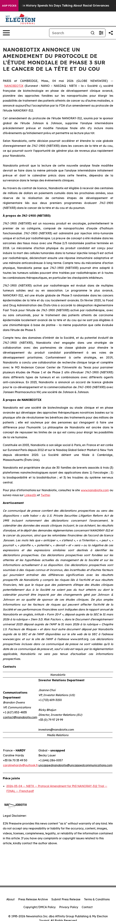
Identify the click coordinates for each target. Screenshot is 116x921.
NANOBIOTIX (13, 86)
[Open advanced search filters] (101, 33)
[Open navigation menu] (6, 32)
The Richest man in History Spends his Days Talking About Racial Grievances (60, 5)
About (10, 899)
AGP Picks (9, 5)
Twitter (45, 495)
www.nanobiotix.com (95, 490)
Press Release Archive (33, 899)
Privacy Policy (68, 907)
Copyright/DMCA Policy (39, 907)
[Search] (68, 33)
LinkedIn (30, 495)
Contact (87, 907)
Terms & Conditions (97, 899)
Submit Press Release (65, 899)
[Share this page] (110, 32)
